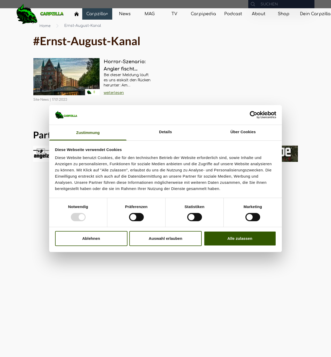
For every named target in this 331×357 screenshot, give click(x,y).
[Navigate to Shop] (283, 14)
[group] (285, 154)
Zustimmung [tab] (88, 132)
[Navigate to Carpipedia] (203, 14)
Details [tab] (165, 132)
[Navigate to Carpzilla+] (97, 14)
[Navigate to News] (124, 14)
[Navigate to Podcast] (233, 14)
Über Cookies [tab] (243, 132)
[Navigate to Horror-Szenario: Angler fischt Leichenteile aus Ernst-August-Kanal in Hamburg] (66, 80)
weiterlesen (114, 93)
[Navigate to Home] (76, 15)
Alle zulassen (239, 238)
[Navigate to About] (258, 14)
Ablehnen (91, 238)
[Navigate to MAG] (149, 14)
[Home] (76, 14)
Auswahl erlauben (165, 238)
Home (45, 26)
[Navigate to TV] (174, 14)
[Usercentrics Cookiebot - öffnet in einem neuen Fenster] (253, 115)
